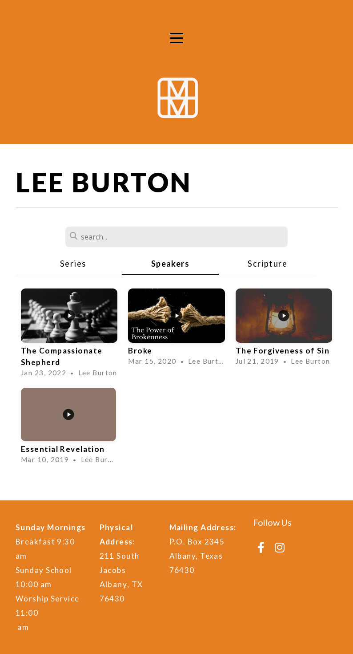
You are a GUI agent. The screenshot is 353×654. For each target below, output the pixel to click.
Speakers (170, 263)
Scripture (267, 263)
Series (73, 263)
